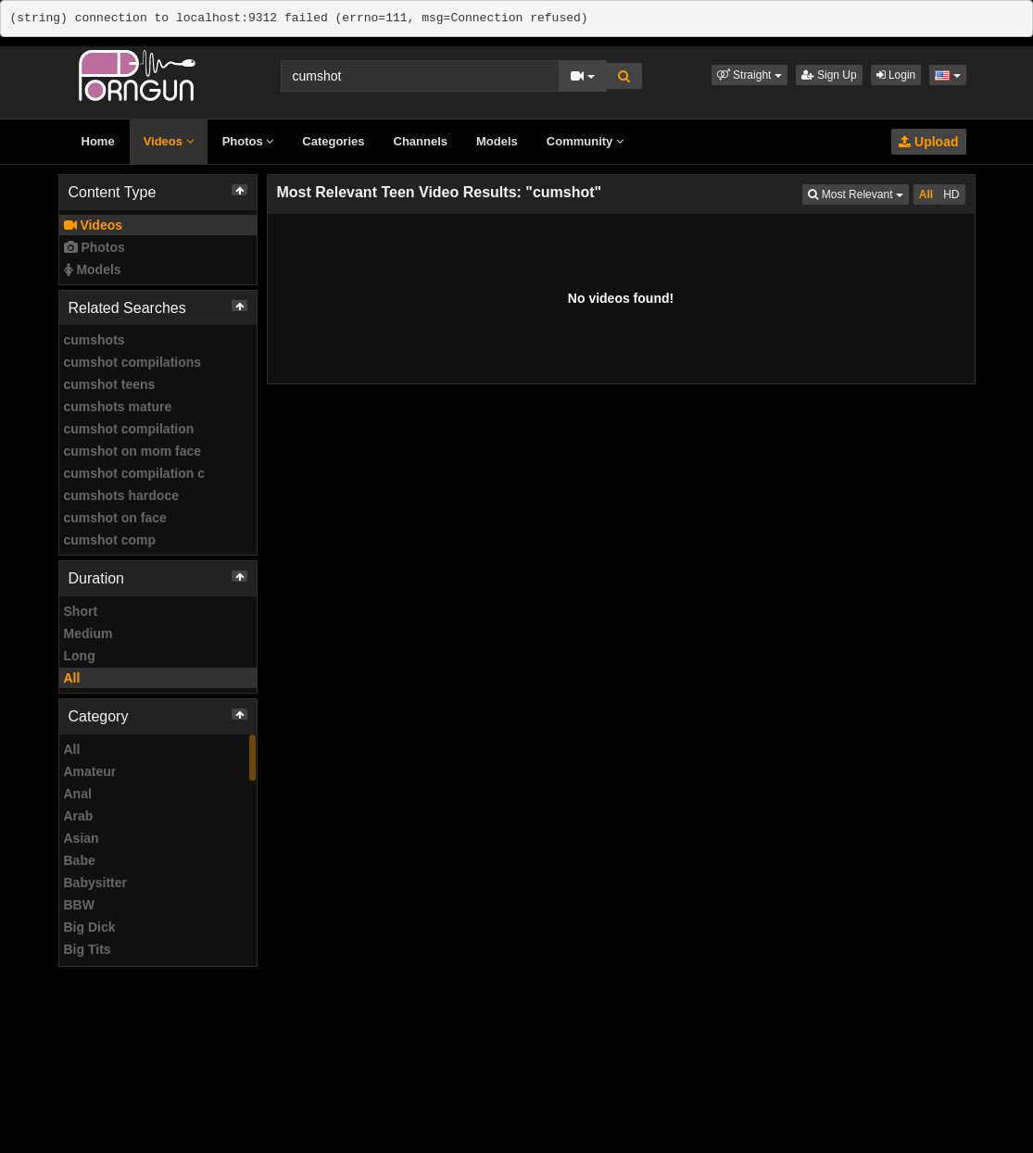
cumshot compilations (133, 362)
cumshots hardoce (121, 495)
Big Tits (87, 949)
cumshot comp (110, 540)
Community (585, 141)
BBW (79, 904)
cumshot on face (115, 517)
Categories (333, 141)
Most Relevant (858, 193)
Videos (169, 141)
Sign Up (829, 75)
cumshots (94, 339)
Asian (81, 838)
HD (951, 194)
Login (896, 75)
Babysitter (95, 882)
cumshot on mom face (133, 451)
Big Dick (90, 927)
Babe (79, 860)
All (72, 677)
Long (79, 655)
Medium (88, 633)
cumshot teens (110, 384)
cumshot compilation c (134, 473)
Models (497, 141)
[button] (749, 75)
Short (81, 611)
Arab (79, 815)
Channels (421, 141)
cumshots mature (118, 406)
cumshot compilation (129, 428)
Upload (928, 141)
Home (98, 141)
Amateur (90, 771)
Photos (248, 141)
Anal (78, 793)
